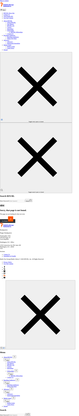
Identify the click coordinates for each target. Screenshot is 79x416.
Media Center (7, 45)
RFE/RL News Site (9, 13)
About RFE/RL (8, 21)
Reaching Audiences (9, 35)
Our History (10, 24)
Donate (6, 50)
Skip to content (4, 1)
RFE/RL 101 (10, 26)
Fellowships (10, 30)
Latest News (10, 48)
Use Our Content (8, 18)
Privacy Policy (8, 262)
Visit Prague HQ (8, 16)
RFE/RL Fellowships (17, 32)
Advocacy (6, 40)
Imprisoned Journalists (13, 43)
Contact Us (7, 14)
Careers (9, 27)
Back (6, 359)
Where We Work (12, 38)
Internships (10, 29)
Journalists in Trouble (10, 256)
